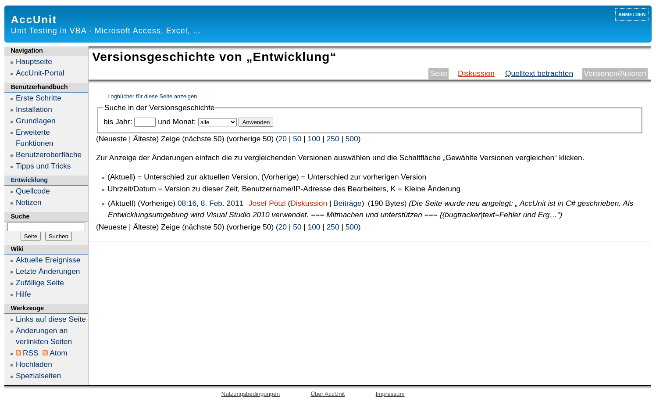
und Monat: (177, 121)
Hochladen (34, 364)
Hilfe (23, 294)
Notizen (29, 202)
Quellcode (33, 191)
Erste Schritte (38, 97)
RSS (31, 352)
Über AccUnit (328, 394)
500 (352, 138)
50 (297, 138)
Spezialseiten (38, 375)
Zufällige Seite (40, 282)
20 (282, 138)
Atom (58, 352)
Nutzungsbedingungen (250, 394)
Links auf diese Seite (51, 319)
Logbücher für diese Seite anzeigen (152, 96)
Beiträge (347, 203)
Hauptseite (34, 61)
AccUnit (34, 19)
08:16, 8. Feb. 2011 (210, 203)
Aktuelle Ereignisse (48, 259)
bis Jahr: (117, 121)
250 (333, 138)
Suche (20, 216)
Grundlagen (36, 120)
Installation (34, 109)
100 (314, 138)
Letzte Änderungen (48, 271)
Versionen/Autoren (615, 73)
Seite (438, 73)
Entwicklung (29, 179)
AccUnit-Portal (40, 72)
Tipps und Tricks (43, 165)
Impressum (390, 394)
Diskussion (476, 73)
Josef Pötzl (267, 203)
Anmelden (631, 14)
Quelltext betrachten (539, 73)
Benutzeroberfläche (49, 154)
